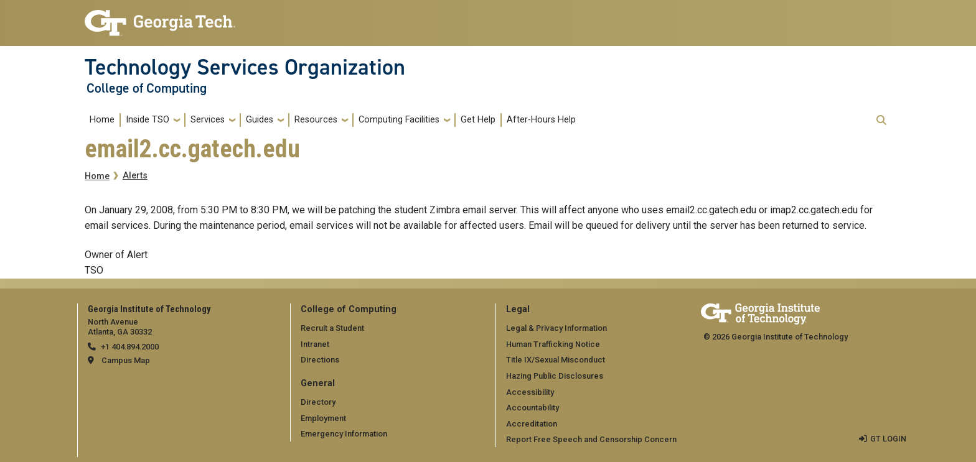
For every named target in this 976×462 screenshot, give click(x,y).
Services (207, 119)
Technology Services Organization (245, 67)
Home (102, 119)
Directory (318, 402)
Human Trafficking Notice (553, 344)
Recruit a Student (332, 328)
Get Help (478, 119)
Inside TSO (147, 119)
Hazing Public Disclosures (554, 376)
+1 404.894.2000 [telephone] (130, 346)
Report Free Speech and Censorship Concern (591, 439)
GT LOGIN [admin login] (888, 438)
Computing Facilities (399, 119)
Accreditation (531, 423)
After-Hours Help (541, 119)
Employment (323, 418)
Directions (320, 359)
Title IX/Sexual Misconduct (555, 359)
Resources (315, 119)
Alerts (135, 175)
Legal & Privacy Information (556, 328)
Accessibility (530, 392)
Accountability (532, 407)
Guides (259, 119)
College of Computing (147, 88)
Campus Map (125, 360)
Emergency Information (344, 433)
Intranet (315, 344)
